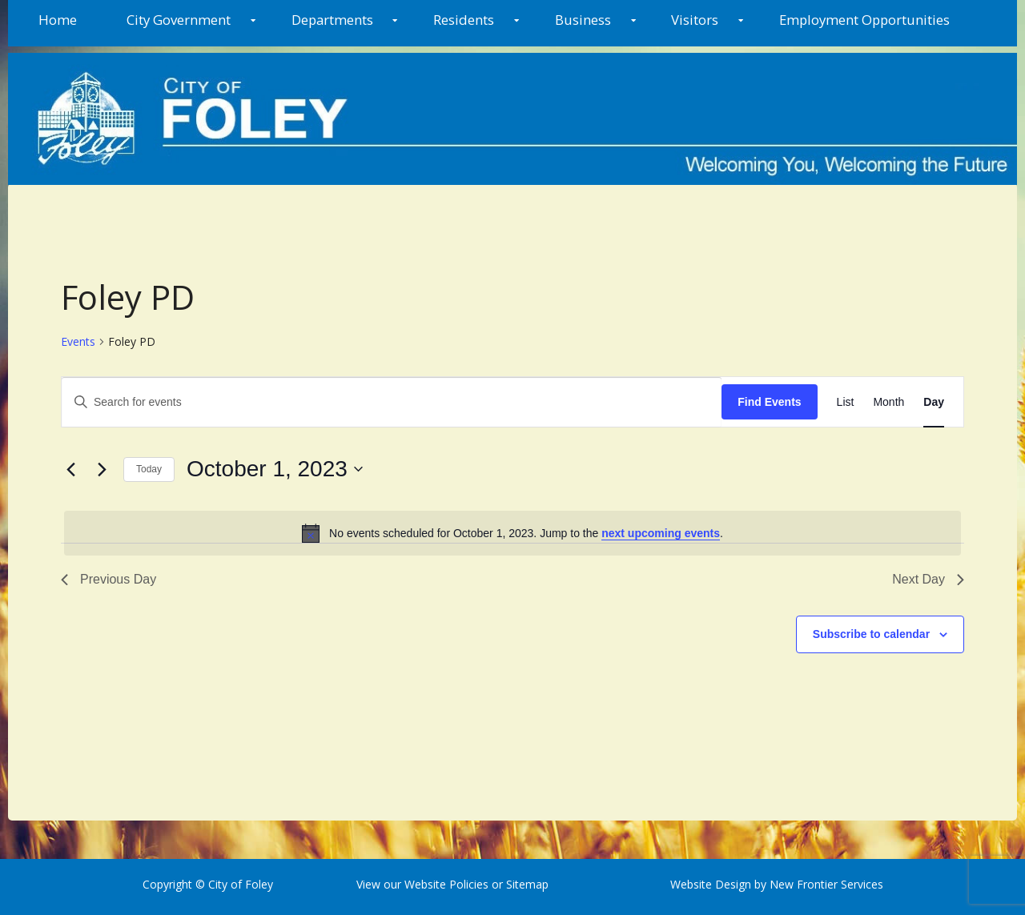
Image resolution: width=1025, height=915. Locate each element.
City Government (179, 19)
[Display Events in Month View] (888, 402)
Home (57, 19)
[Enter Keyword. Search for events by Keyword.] (392, 402)
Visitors (694, 19)
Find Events (769, 401)
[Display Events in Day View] (933, 402)
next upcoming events (660, 533)
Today (149, 469)
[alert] (512, 533)
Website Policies (446, 884)
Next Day (928, 579)
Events (78, 341)
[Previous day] (70, 469)
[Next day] (101, 469)
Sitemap (526, 884)
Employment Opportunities (864, 19)
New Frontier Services (826, 884)
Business (583, 19)
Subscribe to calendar (871, 634)
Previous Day (108, 579)
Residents (463, 19)
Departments (332, 19)
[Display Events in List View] (845, 402)
